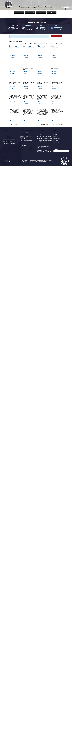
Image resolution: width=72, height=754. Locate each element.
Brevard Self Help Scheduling (19, 13)
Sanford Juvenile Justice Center (9, 143)
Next (62, 43)
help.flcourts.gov (40, 152)
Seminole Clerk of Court (41, 138)
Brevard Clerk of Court (41, 136)
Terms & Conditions (57, 144)
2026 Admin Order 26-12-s (41, 61)
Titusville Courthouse (7, 136)
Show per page (29, 43)
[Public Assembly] (38, 28)
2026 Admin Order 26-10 (27, 61)
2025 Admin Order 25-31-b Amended (28, 108)
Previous (47, 43)
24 (59, 43)
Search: (39, 43)
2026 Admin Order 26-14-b (13, 61)
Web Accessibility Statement (58, 146)
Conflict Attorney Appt (58, 26)
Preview (12, 57)
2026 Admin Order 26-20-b (55, 46)
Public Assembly (42, 26)
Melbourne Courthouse (7, 134)
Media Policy (28, 25)
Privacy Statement (56, 140)
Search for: (55, 149)
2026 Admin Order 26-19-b (41, 46)
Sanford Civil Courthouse (7, 141)
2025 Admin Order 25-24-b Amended (42, 108)
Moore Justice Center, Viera (8, 132)
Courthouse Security (57, 132)
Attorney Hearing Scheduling (41, 13)
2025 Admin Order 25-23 (55, 108)
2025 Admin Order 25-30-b (13, 108)
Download (12, 55)
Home (54, 130)
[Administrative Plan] (9, 28)
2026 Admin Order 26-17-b (27, 46)
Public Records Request (57, 138)
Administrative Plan (15, 26)
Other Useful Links (56, 142)
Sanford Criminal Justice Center (9, 139)
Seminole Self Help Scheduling (30, 13)
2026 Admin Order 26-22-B (13, 46)
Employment (55, 136)
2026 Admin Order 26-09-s (55, 61)
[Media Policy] (23, 28)
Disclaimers (55, 134)
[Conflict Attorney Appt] (52, 28)
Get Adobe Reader (57, 35)
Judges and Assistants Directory (51, 13)
